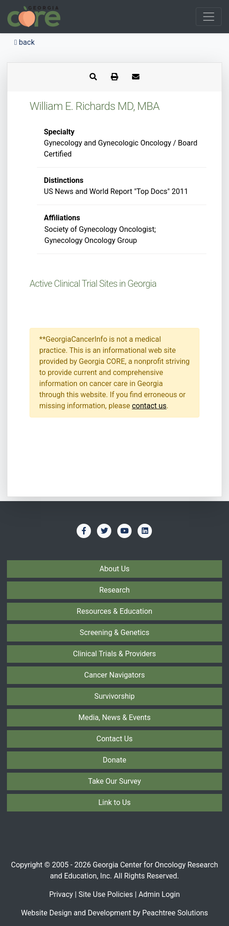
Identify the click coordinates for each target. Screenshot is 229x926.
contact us (149, 405)
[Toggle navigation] (209, 16)
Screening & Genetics (114, 632)
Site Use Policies (105, 894)
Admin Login (159, 894)
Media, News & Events (114, 717)
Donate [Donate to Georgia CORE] (115, 760)
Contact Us (114, 738)
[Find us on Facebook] (84, 530)
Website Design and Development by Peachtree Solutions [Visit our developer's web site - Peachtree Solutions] (114, 912)
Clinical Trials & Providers (114, 653)
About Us (114, 568)
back (24, 42)
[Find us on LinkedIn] (145, 530)
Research (114, 590)
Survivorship (114, 696)
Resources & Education (114, 611)
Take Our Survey (114, 781)
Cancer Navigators (114, 675)
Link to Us (114, 802)
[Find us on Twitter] (104, 530)
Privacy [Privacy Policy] (61, 894)
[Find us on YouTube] (124, 530)
